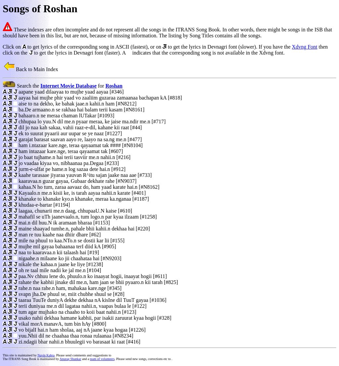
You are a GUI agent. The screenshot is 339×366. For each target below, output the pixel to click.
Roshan (113, 86)
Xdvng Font (304, 47)
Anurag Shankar (70, 359)
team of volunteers (102, 359)
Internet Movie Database (68, 86)
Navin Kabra (45, 355)
